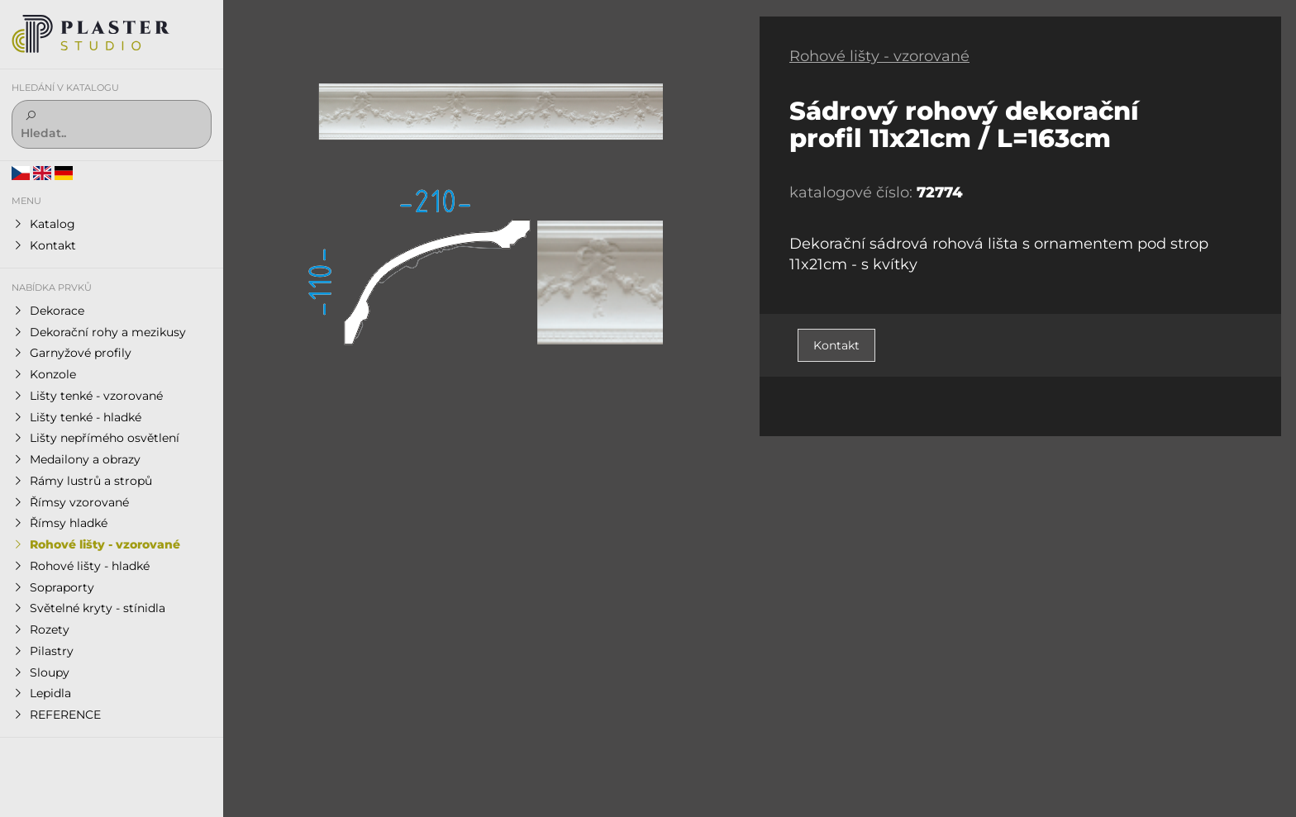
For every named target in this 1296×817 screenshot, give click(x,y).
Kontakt (836, 345)
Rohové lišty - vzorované (879, 56)
